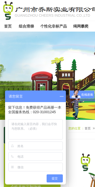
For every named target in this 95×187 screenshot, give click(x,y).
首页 (88, 128)
